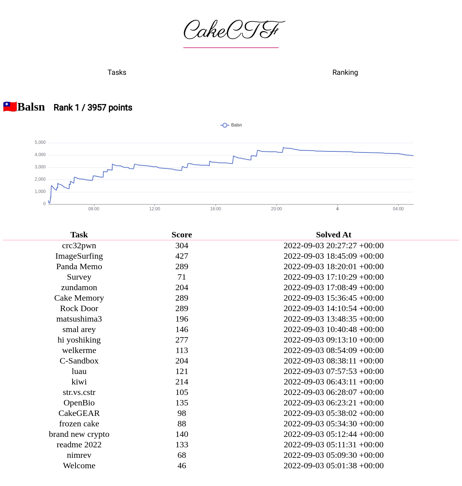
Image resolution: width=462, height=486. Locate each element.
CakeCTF (231, 31)
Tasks (117, 72)
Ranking (345, 72)
